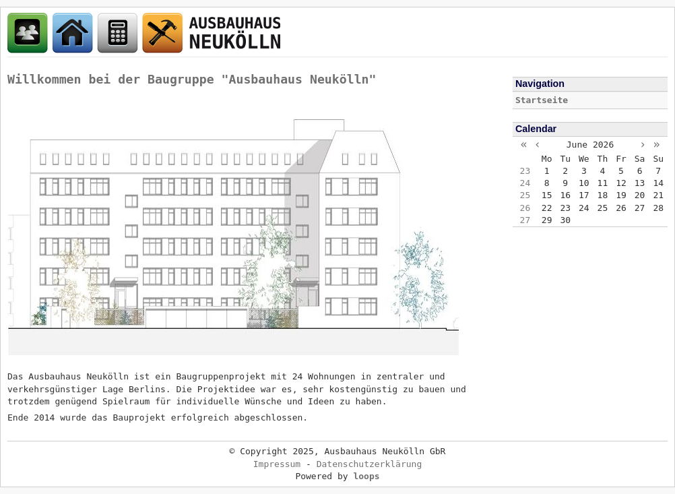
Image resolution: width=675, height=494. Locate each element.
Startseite (541, 100)
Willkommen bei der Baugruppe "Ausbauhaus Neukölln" (192, 79)
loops (366, 476)
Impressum (276, 464)
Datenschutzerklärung (369, 464)
